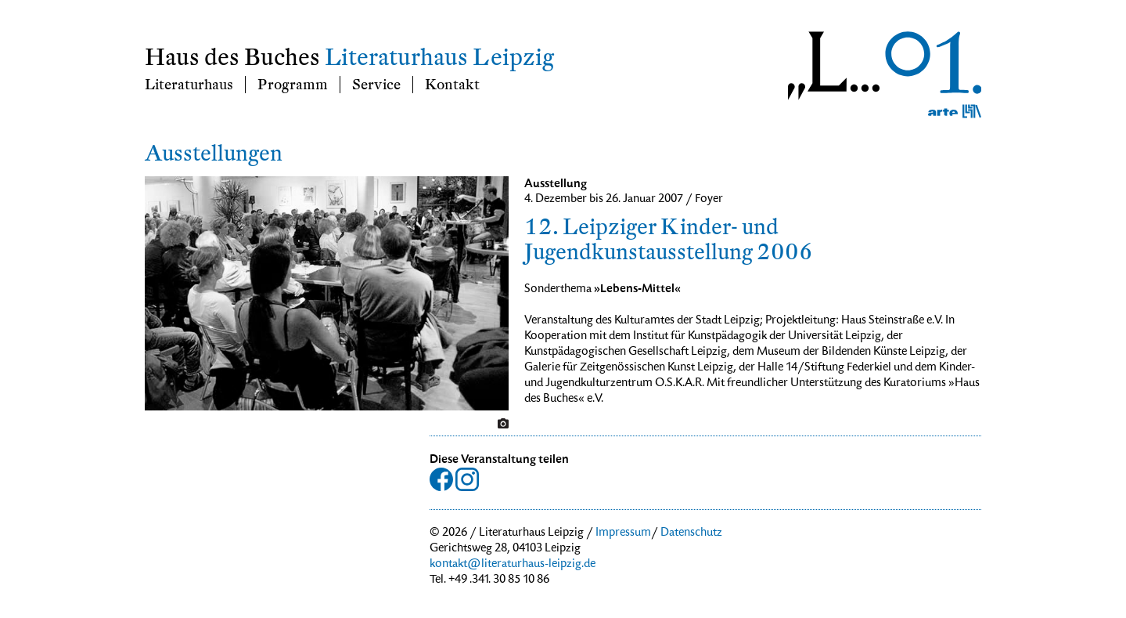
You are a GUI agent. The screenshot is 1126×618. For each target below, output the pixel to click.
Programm (292, 84)
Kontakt (452, 84)
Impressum (623, 533)
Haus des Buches (232, 57)
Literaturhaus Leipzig (439, 57)
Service (376, 84)
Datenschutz (691, 533)
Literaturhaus (189, 84)
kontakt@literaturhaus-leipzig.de (512, 564)
